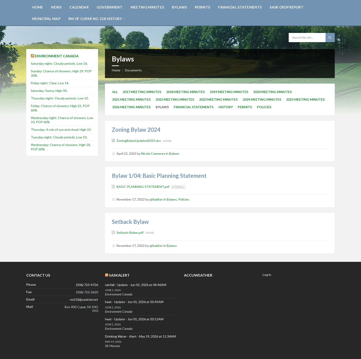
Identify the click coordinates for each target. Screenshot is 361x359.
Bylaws (174, 153)
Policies (264, 107)
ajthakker (156, 199)
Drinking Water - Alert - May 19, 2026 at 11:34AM (140, 336)
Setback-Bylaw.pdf (130, 232)
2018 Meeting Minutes (185, 92)
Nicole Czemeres (153, 153)
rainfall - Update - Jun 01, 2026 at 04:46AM (135, 285)
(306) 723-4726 (87, 285)
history (225, 107)
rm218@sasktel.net (84, 299)
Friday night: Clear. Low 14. (50, 83)
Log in (267, 275)
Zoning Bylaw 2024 (136, 129)
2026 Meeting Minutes (131, 107)
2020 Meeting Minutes (272, 92)
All (115, 92)
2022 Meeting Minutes (175, 99)
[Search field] (312, 37)
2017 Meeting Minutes (142, 92)
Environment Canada (57, 56)
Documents (133, 70)
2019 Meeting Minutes (229, 92)
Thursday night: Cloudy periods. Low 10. (60, 98)
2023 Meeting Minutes (218, 99)
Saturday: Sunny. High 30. (49, 91)
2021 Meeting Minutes (131, 99)
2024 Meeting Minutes (262, 99)
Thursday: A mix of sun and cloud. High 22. (61, 129)
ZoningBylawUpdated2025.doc (139, 141)
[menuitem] (38, 7)
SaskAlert (119, 275)
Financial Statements (193, 107)
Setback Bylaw (130, 221)
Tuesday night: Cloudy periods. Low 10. (59, 137)
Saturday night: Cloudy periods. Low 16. (59, 63)
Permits (245, 107)
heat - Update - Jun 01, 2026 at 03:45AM (134, 302)
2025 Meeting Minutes (305, 99)
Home (116, 70)
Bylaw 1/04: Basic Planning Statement (159, 175)
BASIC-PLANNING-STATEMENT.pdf (143, 187)
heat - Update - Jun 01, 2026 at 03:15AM (134, 319)
